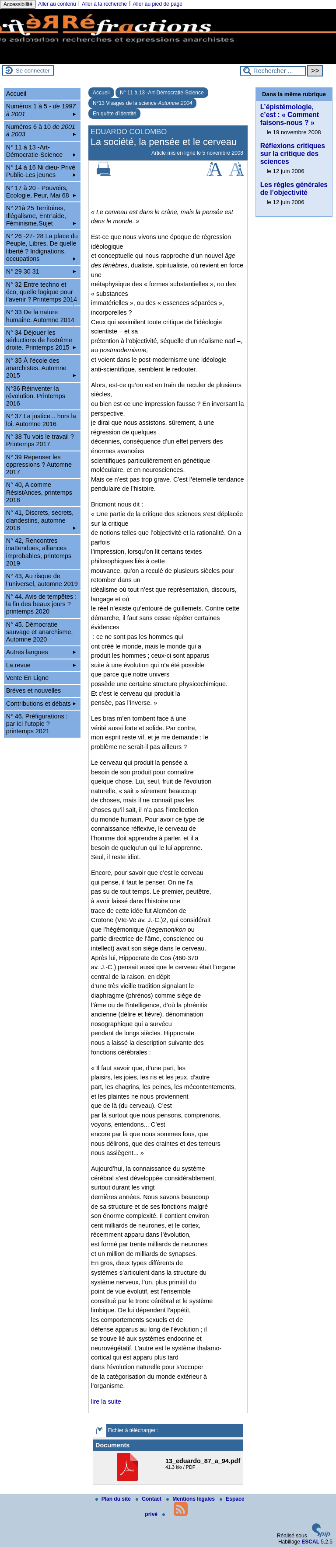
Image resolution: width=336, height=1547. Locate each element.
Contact (149, 1499)
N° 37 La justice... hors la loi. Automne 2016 (41, 420)
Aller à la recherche (104, 4)
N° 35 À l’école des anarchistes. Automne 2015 (41, 368)
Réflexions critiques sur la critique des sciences (292, 153)
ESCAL (310, 1542)
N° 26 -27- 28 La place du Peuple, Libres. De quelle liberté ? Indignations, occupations (42, 247)
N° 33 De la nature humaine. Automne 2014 (41, 317)
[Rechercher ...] (273, 71)
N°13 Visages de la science (142, 103)
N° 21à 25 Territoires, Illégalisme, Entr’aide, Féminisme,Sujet (41, 216)
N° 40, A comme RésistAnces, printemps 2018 (39, 492)
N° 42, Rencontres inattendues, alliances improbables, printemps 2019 (39, 552)
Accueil (101, 93)
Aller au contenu (57, 4)
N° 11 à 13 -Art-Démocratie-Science (162, 93)
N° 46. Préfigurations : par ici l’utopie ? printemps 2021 (37, 724)
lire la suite (106, 1401)
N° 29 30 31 (41, 271)
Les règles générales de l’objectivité (294, 188)
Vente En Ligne (27, 677)
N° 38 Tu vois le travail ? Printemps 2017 (40, 440)
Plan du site (114, 1499)
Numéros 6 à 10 (41, 130)
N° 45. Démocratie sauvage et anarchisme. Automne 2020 (39, 632)
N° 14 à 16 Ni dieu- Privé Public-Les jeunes (41, 171)
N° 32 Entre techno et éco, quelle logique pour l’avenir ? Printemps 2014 (41, 293)
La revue (41, 665)
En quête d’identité (114, 114)
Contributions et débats (41, 703)
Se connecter (33, 70)
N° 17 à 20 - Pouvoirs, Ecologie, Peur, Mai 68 (41, 191)
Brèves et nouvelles (33, 690)
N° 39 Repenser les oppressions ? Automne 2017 (39, 465)
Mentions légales (191, 1499)
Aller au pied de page (157, 4)
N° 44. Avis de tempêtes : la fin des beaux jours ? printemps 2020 (41, 604)
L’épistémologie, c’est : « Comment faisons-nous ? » (289, 114)
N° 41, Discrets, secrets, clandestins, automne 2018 (41, 520)
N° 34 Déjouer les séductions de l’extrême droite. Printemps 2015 (41, 340)
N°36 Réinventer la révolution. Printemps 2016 (35, 396)
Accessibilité (18, 4)
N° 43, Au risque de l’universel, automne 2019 (42, 579)
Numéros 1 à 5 (41, 110)
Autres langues (41, 652)
